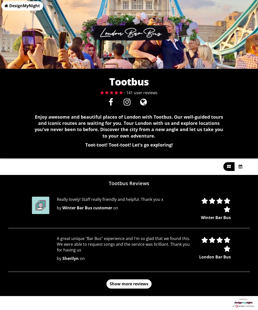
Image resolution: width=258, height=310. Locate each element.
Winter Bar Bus (216, 217)
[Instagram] (127, 103)
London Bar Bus (215, 257)
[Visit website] (143, 103)
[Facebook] (111, 103)
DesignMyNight (22, 5)
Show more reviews (129, 284)
